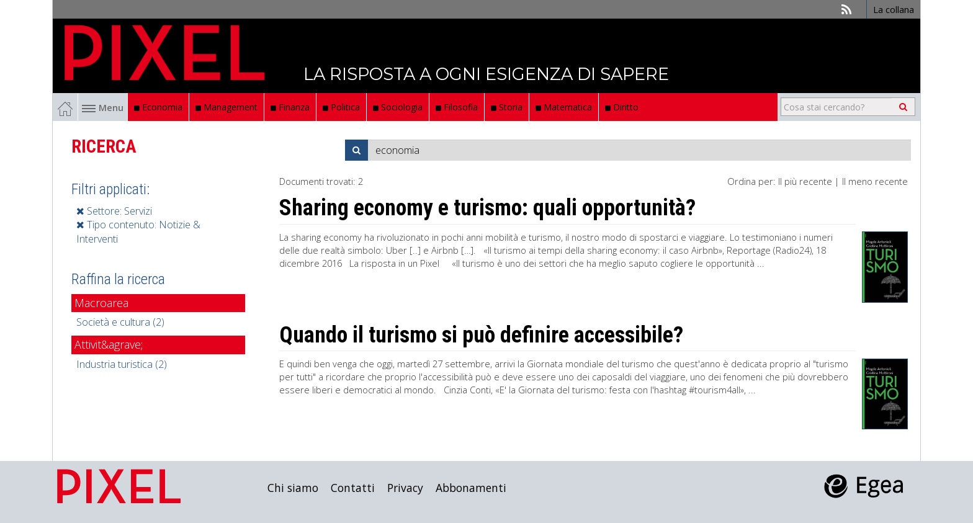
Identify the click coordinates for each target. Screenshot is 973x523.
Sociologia (398, 107)
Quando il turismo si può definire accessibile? (481, 335)
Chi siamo (292, 487)
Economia (158, 107)
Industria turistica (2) (121, 364)
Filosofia (457, 107)
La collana (893, 9)
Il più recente (805, 181)
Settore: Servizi (114, 211)
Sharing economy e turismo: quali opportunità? (487, 208)
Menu (102, 107)
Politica (341, 107)
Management (226, 107)
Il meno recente (875, 181)
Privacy (405, 487)
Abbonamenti (471, 487)
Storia (506, 107)
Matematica (564, 107)
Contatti (353, 487)
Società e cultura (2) (120, 322)
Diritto (622, 107)
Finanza (290, 107)
